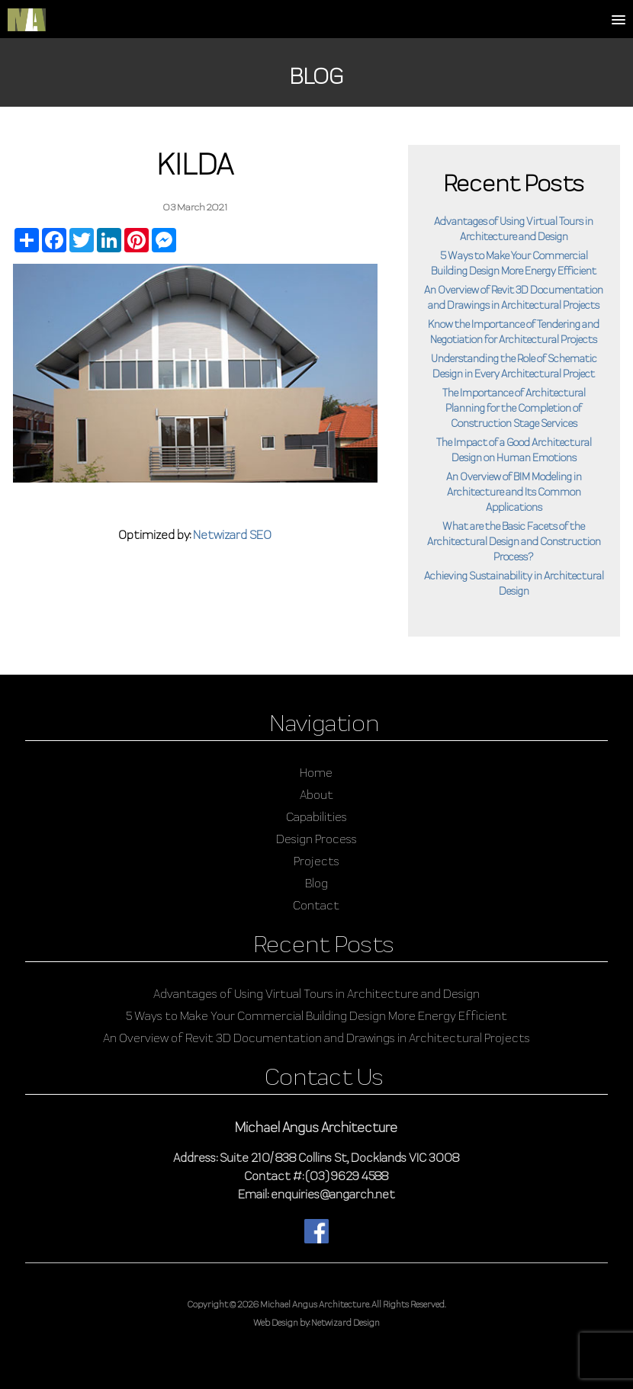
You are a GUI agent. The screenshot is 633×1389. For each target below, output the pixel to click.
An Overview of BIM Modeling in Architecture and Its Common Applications (514, 491)
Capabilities (316, 817)
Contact (316, 905)
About (316, 795)
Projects (316, 861)
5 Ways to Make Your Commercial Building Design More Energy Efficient (316, 1016)
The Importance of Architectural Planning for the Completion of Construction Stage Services (514, 408)
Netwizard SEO (232, 535)
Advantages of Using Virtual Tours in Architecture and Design (316, 993)
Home (316, 772)
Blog (316, 883)
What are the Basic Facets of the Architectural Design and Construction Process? (514, 541)
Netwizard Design (345, 1322)
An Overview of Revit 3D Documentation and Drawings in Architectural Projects (316, 1038)
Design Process (316, 839)
